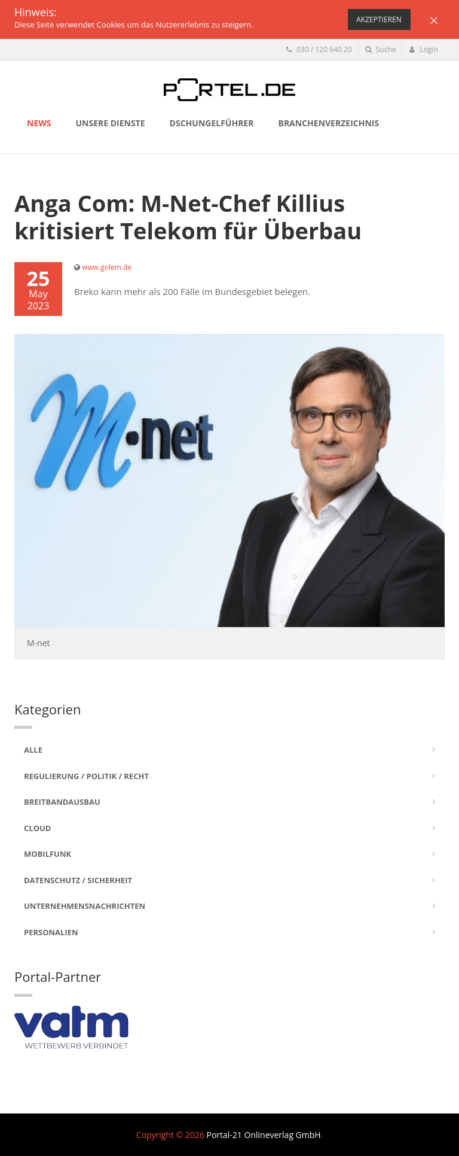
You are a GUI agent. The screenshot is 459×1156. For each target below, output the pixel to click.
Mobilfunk (47, 853)
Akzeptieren (378, 19)
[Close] (434, 19)
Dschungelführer (212, 123)
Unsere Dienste (110, 123)
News (39, 123)
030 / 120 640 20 (318, 49)
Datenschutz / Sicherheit (78, 880)
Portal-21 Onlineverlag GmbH (263, 1134)
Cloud (37, 828)
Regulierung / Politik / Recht (86, 776)
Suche (380, 49)
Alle (33, 749)
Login (423, 49)
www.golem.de (106, 267)
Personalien (51, 932)
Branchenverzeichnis (328, 123)
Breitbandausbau (62, 801)
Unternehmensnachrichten (84, 906)
